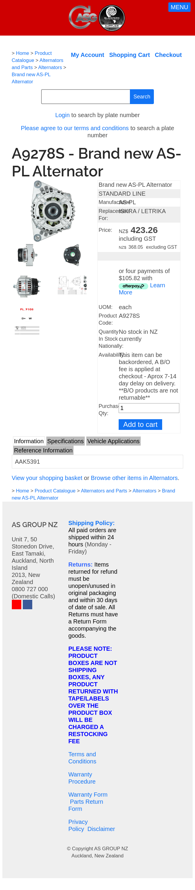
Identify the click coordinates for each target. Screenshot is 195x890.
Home (22, 53)
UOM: (105, 307)
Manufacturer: (115, 202)
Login (62, 115)
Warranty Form (88, 794)
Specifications (65, 441)
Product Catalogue (55, 491)
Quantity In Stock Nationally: (111, 339)
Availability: (112, 355)
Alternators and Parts (104, 491)
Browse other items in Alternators (134, 478)
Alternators (50, 67)
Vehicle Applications (113, 441)
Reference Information (43, 450)
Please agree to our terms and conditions (75, 128)
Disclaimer (101, 829)
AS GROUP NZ (111, 848)
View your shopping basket (47, 478)
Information (29, 441)
